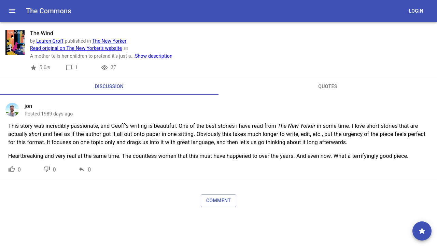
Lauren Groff (50, 41)
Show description (153, 56)
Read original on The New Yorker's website (80, 48)
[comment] (422, 231)
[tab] (109, 86)
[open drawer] (12, 11)
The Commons (48, 11)
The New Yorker (109, 41)
